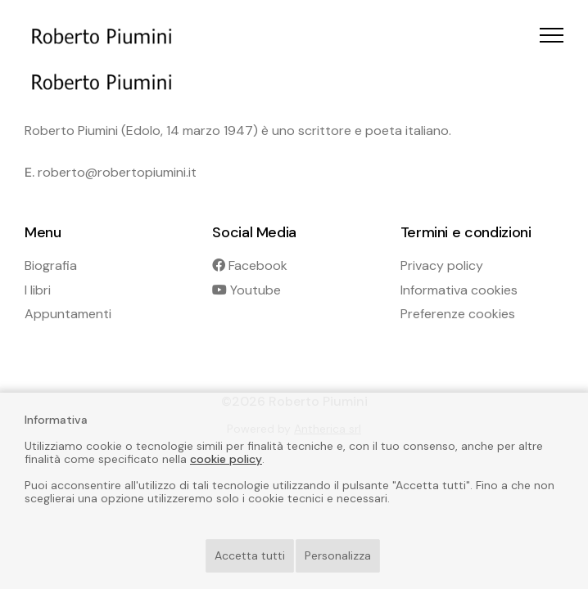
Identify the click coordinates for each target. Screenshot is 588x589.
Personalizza (338, 555)
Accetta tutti (250, 555)
